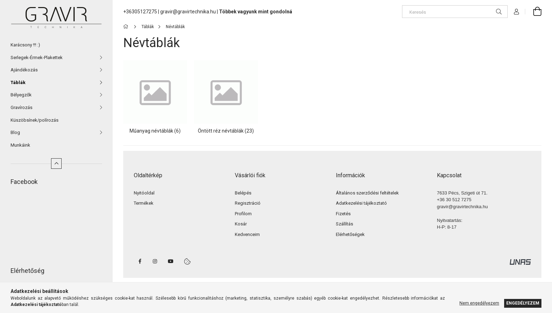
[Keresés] (455, 11)
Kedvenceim (247, 234)
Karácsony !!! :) (25, 44)
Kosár (241, 223)
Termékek (143, 203)
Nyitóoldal (144, 193)
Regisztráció (248, 203)
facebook (140, 261)
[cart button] (533, 11)
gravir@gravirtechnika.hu (188, 11)
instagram (155, 261)
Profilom (243, 213)
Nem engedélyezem (479, 303)
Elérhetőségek (350, 234)
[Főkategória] (127, 26)
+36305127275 (140, 11)
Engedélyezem (522, 303)
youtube (171, 261)
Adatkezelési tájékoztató (361, 203)
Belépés (243, 193)
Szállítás (344, 223)
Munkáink (20, 145)
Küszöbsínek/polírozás (34, 120)
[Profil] (516, 11)
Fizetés (343, 213)
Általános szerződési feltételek (367, 193)
